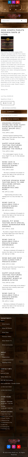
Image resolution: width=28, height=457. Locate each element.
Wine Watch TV (7, 341)
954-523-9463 (13, 6)
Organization (6, 357)
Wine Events (6, 324)
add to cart (7, 103)
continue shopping (9, 108)
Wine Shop (5, 332)
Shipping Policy (6, 362)
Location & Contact (7, 360)
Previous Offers (6, 336)
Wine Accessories (7, 345)
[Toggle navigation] (25, 25)
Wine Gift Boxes (7, 328)
